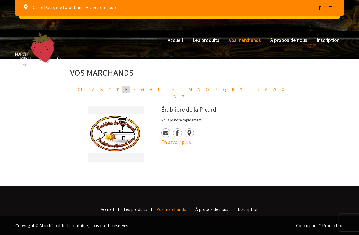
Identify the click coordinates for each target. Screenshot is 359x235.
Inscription (328, 40)
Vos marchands (245, 40)
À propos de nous (288, 40)
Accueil (175, 40)
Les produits (205, 40)
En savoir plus (176, 142)
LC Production (330, 226)
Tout (80, 90)
